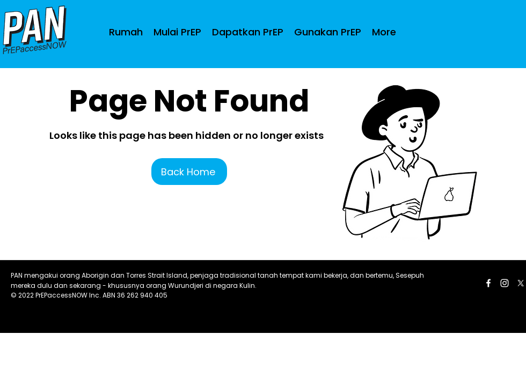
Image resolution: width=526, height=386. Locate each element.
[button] (248, 32)
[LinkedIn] (504, 283)
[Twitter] (520, 283)
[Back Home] (189, 171)
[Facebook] (488, 283)
